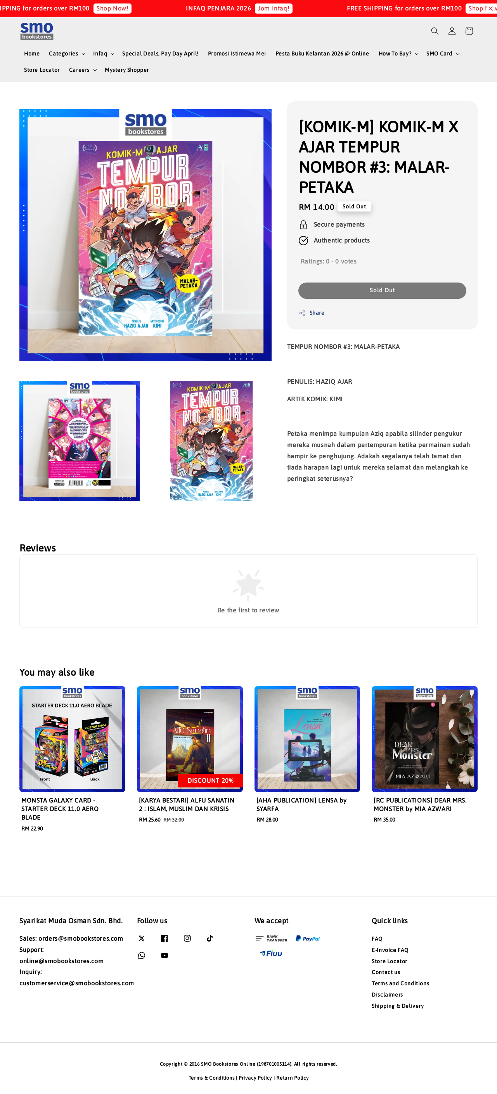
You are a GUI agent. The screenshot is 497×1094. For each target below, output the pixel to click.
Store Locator (42, 70)
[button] (434, 31)
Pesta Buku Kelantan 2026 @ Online (322, 53)
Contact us (386, 972)
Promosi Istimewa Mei (237, 53)
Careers (79, 70)
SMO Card (439, 53)
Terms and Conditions (400, 983)
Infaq (100, 53)
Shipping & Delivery (398, 1006)
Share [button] (312, 313)
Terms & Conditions (212, 1078)
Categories (63, 53)
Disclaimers (387, 995)
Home (32, 53)
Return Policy (292, 1078)
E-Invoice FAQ (390, 950)
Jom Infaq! (281, 8)
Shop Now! (120, 8)
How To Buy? (395, 53)
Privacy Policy (255, 1078)
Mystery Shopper (127, 70)
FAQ (377, 939)
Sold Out (382, 290)
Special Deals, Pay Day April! (160, 53)
